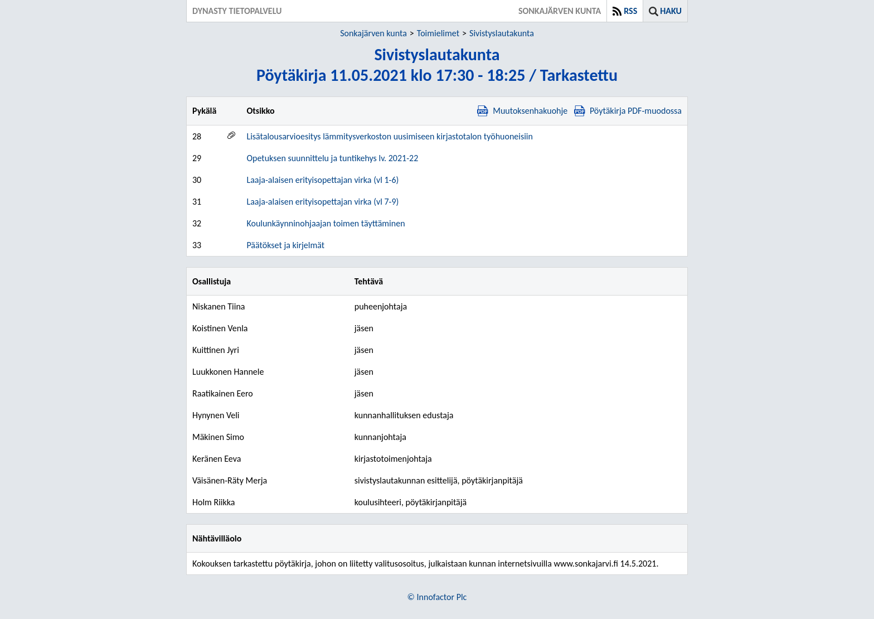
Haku (671, 11)
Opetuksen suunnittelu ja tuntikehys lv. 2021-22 (332, 158)
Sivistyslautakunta (501, 33)
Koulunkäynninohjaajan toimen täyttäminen (325, 223)
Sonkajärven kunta (373, 33)
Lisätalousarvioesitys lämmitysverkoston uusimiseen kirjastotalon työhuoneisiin (389, 136)
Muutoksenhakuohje (522, 110)
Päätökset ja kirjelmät (285, 245)
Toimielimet (438, 33)
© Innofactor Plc (437, 597)
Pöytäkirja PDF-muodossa (628, 110)
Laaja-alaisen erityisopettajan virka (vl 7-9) (322, 201)
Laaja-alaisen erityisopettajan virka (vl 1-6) (322, 180)
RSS (630, 11)
